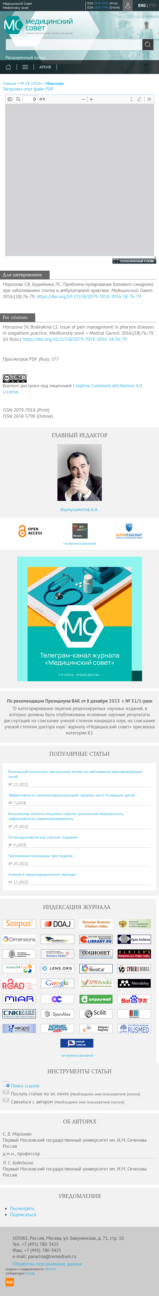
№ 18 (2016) (31, 83)
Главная (9, 83)
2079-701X (101, 3)
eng (142, 5)
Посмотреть (22, 1208)
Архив (45, 67)
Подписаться (23, 1215)
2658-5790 (101, 7)
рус (152, 5)
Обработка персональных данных (47, 1264)
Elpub (29, 1273)
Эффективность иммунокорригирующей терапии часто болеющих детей (71, 795)
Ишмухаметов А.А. (79, 509)
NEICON (50, 1269)
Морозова (55, 83)
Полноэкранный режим (128, 261)
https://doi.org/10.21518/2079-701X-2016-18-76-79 (89, 296)
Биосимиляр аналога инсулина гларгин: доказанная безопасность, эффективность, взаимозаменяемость (65, 816)
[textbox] (79, 44)
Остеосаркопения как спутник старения (42, 837)
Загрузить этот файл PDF (28, 89)
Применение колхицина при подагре (40, 855)
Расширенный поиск (26, 57)
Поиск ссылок (25, 1086)
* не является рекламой (79, 543)
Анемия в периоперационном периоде (42, 874)
